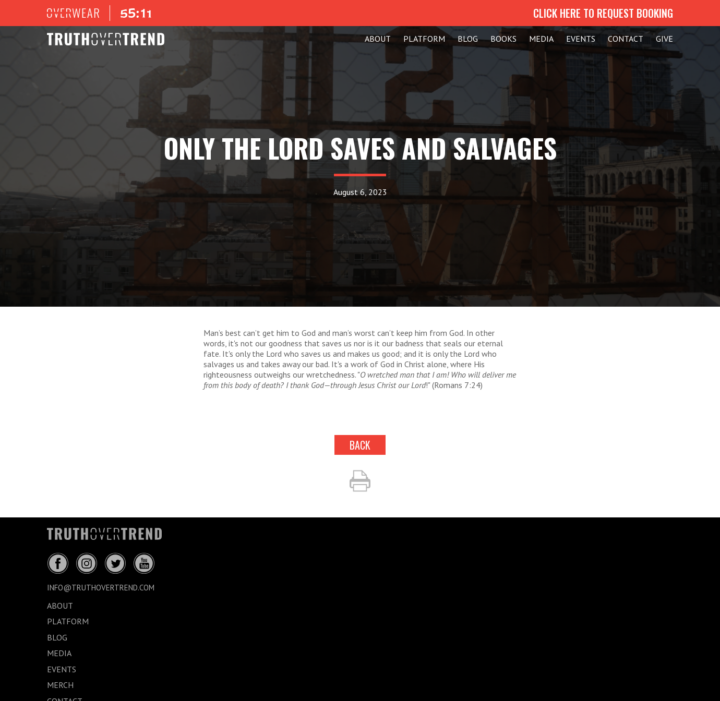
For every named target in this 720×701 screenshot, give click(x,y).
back (360, 445)
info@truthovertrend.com (100, 588)
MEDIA (541, 38)
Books (503, 38)
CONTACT (625, 38)
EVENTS (580, 38)
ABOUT (378, 38)
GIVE (664, 38)
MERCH (60, 685)
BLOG (468, 38)
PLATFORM (424, 38)
